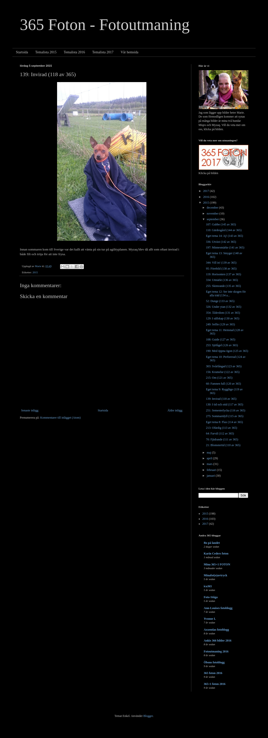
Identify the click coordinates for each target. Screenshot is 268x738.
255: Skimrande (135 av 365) (223, 286)
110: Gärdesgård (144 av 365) (224, 230)
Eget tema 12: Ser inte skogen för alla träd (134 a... (226, 293)
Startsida (22, 52)
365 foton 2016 (213, 673)
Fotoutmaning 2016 (216, 651)
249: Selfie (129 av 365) (220, 324)
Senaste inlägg (29, 410)
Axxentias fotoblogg (216, 629)
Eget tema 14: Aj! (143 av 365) (224, 236)
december (213, 207)
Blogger (148, 716)
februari (212, 470)
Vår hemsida (129, 52)
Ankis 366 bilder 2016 (217, 640)
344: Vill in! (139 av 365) (221, 262)
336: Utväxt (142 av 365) (221, 242)
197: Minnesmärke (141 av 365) (225, 247)
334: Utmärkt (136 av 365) (222, 280)
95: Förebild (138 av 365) (221, 268)
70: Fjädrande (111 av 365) (222, 439)
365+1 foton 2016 (215, 684)
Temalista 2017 (102, 52)
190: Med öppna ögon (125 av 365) (227, 351)
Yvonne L (210, 618)
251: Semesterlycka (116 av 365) (225, 410)
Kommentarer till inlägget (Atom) (60, 417)
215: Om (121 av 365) (219, 377)
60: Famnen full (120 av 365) (223, 383)
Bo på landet (212, 543)
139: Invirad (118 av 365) (221, 398)
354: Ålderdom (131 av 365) (223, 312)
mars (210, 464)
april (210, 458)
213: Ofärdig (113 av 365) (221, 428)
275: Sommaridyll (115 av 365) (224, 416)
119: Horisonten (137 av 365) (223, 274)
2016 (206, 197)
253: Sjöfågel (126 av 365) (222, 345)
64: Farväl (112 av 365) (220, 433)
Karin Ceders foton (216, 553)
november (213, 213)
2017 (206, 191)
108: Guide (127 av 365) (220, 339)
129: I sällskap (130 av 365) (222, 318)
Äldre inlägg (175, 410)
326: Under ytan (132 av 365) (223, 306)
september (213, 219)
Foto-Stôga (211, 597)
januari (211, 475)
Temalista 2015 (46, 52)
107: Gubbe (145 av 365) (221, 224)
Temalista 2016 (74, 52)
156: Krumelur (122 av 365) (222, 372)
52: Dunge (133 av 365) (220, 301)
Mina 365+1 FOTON (217, 564)
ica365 (208, 586)
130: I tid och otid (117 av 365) (224, 404)
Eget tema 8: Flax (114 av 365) (224, 422)
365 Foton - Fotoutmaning (105, 24)
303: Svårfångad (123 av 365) (223, 366)
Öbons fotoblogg (214, 662)
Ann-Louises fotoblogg (218, 608)
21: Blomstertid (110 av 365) (223, 445)
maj (209, 452)
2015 (35, 272)
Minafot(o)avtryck (215, 575)
